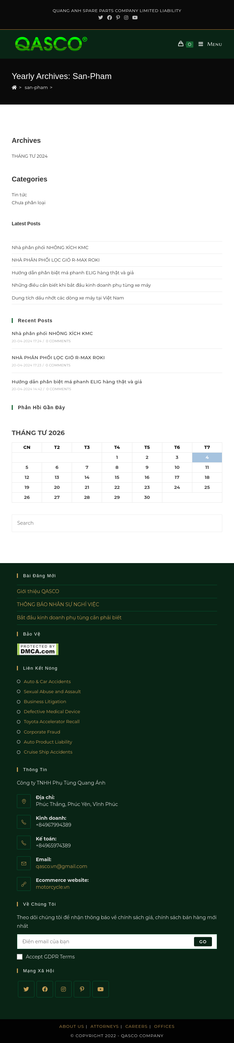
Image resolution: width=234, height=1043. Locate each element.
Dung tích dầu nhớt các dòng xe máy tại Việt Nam (68, 298)
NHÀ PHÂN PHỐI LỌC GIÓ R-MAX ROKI (56, 260)
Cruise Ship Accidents (48, 752)
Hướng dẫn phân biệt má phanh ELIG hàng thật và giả (73, 272)
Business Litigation (45, 701)
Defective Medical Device (52, 711)
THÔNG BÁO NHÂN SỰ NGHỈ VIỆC (58, 604)
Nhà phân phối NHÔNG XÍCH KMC (50, 247)
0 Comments (58, 341)
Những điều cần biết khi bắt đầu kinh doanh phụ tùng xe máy (81, 285)
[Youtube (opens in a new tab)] (134, 17)
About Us (71, 1026)
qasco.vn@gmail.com (61, 866)
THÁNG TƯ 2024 (30, 156)
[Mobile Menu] (207, 44)
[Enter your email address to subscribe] (117, 941)
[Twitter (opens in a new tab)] (100, 17)
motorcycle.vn (53, 887)
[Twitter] (26, 989)
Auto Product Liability (48, 742)
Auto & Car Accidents (47, 681)
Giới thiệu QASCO (38, 591)
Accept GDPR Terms (46, 957)
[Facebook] (45, 989)
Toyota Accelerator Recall (52, 721)
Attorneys (105, 1026)
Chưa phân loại (28, 202)
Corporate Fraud (42, 732)
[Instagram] (63, 989)
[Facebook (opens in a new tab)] (109, 17)
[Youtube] (100, 989)
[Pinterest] (82, 989)
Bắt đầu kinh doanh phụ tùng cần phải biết (69, 617)
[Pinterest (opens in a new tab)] (118, 17)
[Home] (14, 87)
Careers (136, 1026)
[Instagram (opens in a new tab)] (126, 17)
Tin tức (19, 194)
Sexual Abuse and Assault (52, 691)
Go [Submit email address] (203, 941)
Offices (164, 1026)
